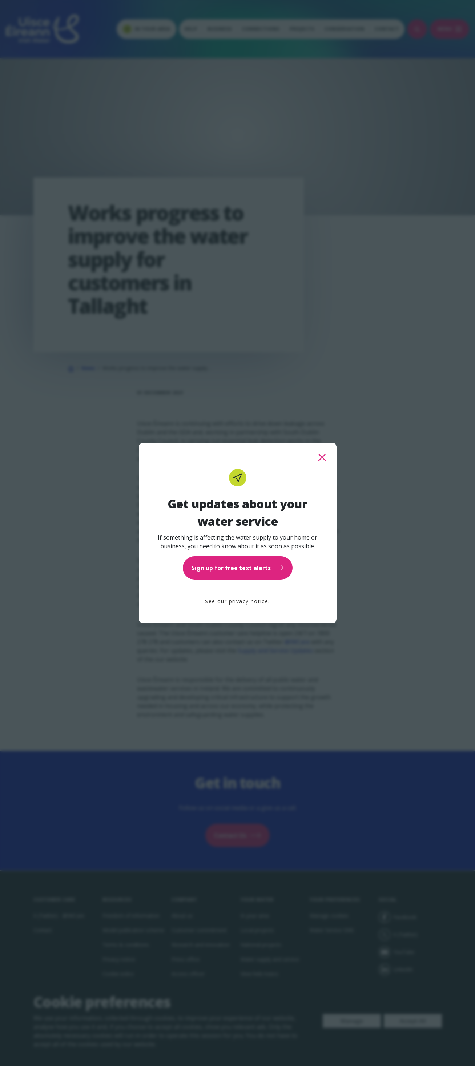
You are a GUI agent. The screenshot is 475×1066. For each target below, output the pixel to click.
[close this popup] (322, 457)
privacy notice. (249, 601)
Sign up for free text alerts (238, 568)
